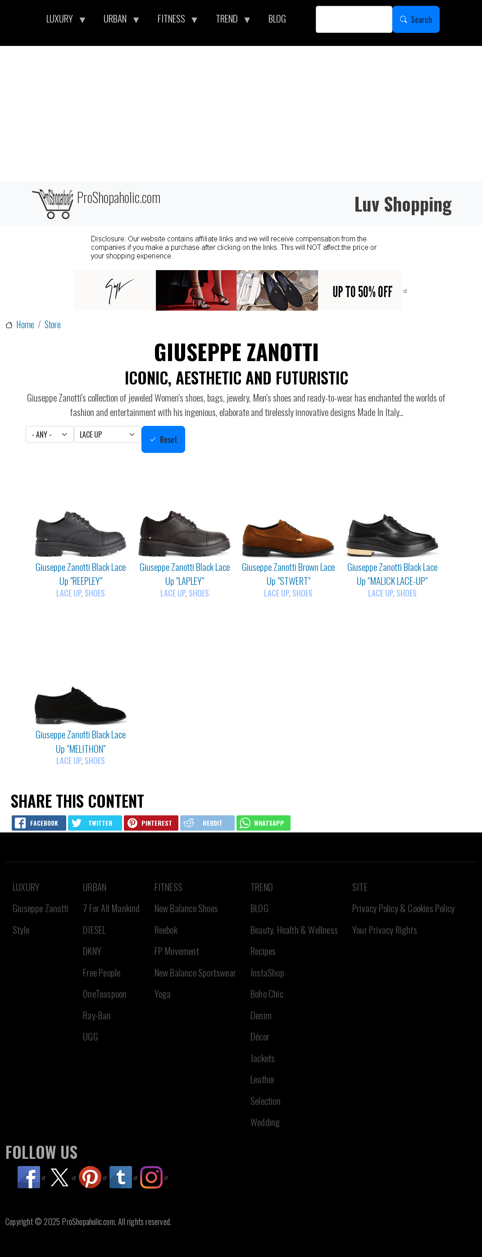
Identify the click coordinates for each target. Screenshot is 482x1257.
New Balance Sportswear (195, 972)
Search (421, 19)
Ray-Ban (97, 1015)
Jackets (262, 1058)
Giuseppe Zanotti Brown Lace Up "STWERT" (288, 574)
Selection (265, 1101)
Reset (168, 439)
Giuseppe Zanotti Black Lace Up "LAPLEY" (185, 574)
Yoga (163, 993)
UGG (90, 1036)
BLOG (259, 908)
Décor (259, 1036)
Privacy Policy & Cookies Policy (403, 908)
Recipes (263, 951)
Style (21, 929)
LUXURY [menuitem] (62, 20)
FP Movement (177, 951)
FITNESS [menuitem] (174, 20)
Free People (101, 972)
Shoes (95, 593)
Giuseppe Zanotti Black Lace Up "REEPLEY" (81, 574)
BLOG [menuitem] (277, 18)
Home (25, 324)
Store (53, 324)
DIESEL (94, 929)
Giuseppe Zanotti (40, 908)
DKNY (92, 951)
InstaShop (267, 972)
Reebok (166, 929)
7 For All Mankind (111, 908)
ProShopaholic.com (95, 203)
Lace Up (68, 593)
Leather (262, 1079)
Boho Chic (266, 993)
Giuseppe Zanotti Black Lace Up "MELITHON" (81, 741)
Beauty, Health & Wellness (294, 929)
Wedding (265, 1122)
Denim (261, 1015)
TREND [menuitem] (229, 20)
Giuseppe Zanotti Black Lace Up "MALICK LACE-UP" (392, 574)
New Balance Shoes (186, 908)
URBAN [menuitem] (117, 20)
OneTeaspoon (105, 993)
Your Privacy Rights (384, 929)
